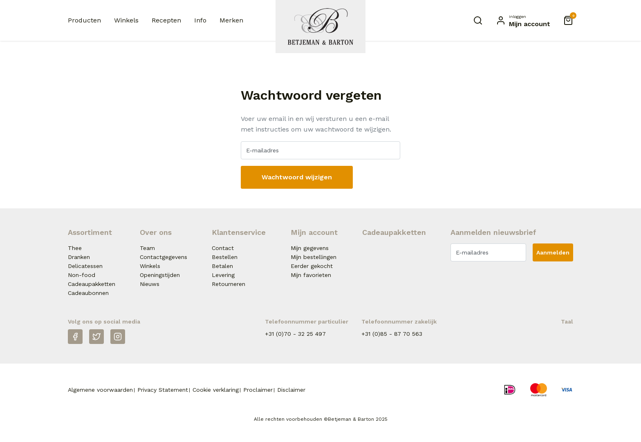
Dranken (79, 257)
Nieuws (149, 284)
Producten (84, 20)
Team (147, 248)
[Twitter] (96, 336)
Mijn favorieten (311, 275)
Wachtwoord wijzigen (297, 177)
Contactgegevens (163, 257)
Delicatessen (85, 266)
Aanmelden (552, 252)
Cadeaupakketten (91, 284)
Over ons (156, 232)
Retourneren (228, 284)
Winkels (126, 20)
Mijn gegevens (310, 248)
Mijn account (314, 232)
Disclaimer (291, 389)
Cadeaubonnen (88, 293)
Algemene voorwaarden (100, 389)
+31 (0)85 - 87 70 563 (391, 333)
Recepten (166, 20)
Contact (223, 248)
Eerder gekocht (312, 266)
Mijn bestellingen (313, 257)
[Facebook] (75, 336)
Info (200, 20)
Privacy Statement (162, 389)
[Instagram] (117, 336)
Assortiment (90, 232)
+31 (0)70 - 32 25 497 (295, 333)
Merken (231, 20)
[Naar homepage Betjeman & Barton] (320, 26)
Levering (223, 275)
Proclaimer (258, 389)
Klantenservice (239, 232)
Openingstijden (160, 275)
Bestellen (225, 257)
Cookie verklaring (216, 389)
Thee (75, 248)
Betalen (222, 266)
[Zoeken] (477, 20)
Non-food (81, 275)
